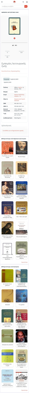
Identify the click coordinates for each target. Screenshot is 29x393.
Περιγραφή (6, 79)
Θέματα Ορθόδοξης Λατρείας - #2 (19, 95)
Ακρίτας (20, 87)
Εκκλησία (16, 100)
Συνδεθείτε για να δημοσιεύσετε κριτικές (13, 130)
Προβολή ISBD (7, 82)
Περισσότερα (24, 262)
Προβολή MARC (14, 79)
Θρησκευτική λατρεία (19, 99)
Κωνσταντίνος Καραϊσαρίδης (11, 71)
